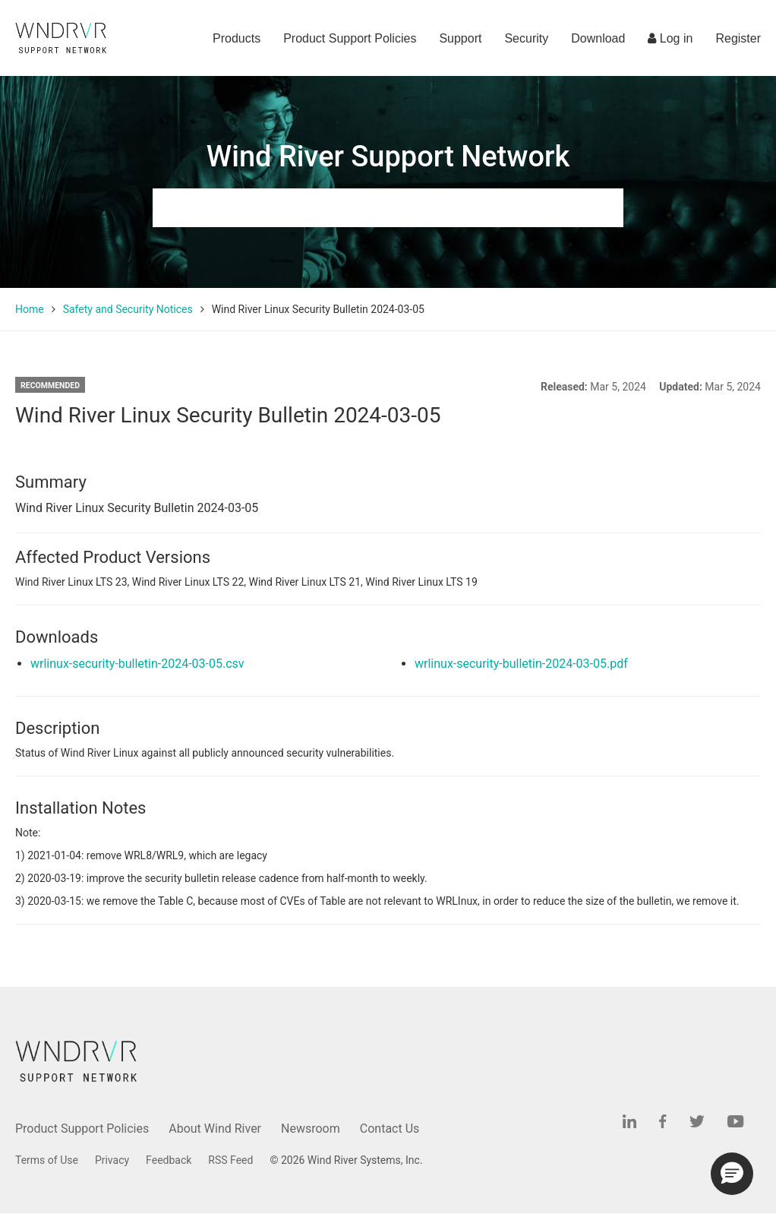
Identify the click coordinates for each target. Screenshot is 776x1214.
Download (598, 38)
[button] (732, 1173)
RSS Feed (230, 1160)
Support (460, 38)
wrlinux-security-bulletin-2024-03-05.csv (137, 663)
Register (738, 38)
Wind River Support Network (388, 156)
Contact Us (390, 1128)
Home (29, 309)
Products (236, 38)
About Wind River (215, 1128)
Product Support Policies (349, 38)
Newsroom (310, 1128)
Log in (670, 38)
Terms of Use (46, 1160)
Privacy (112, 1160)
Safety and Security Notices (128, 309)
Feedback (168, 1160)
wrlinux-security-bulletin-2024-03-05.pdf (521, 663)
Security (526, 38)
